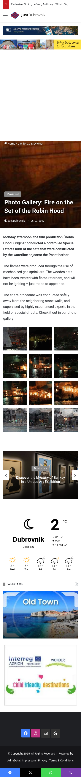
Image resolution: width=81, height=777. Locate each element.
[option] (40, 475)
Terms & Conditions (61, 760)
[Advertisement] (40, 96)
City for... (23, 143)
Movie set (37, 143)
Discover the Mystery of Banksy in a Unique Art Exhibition (40, 480)
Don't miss (40, 468)
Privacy (42, 760)
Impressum (29, 760)
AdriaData (13, 760)
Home (9, 143)
